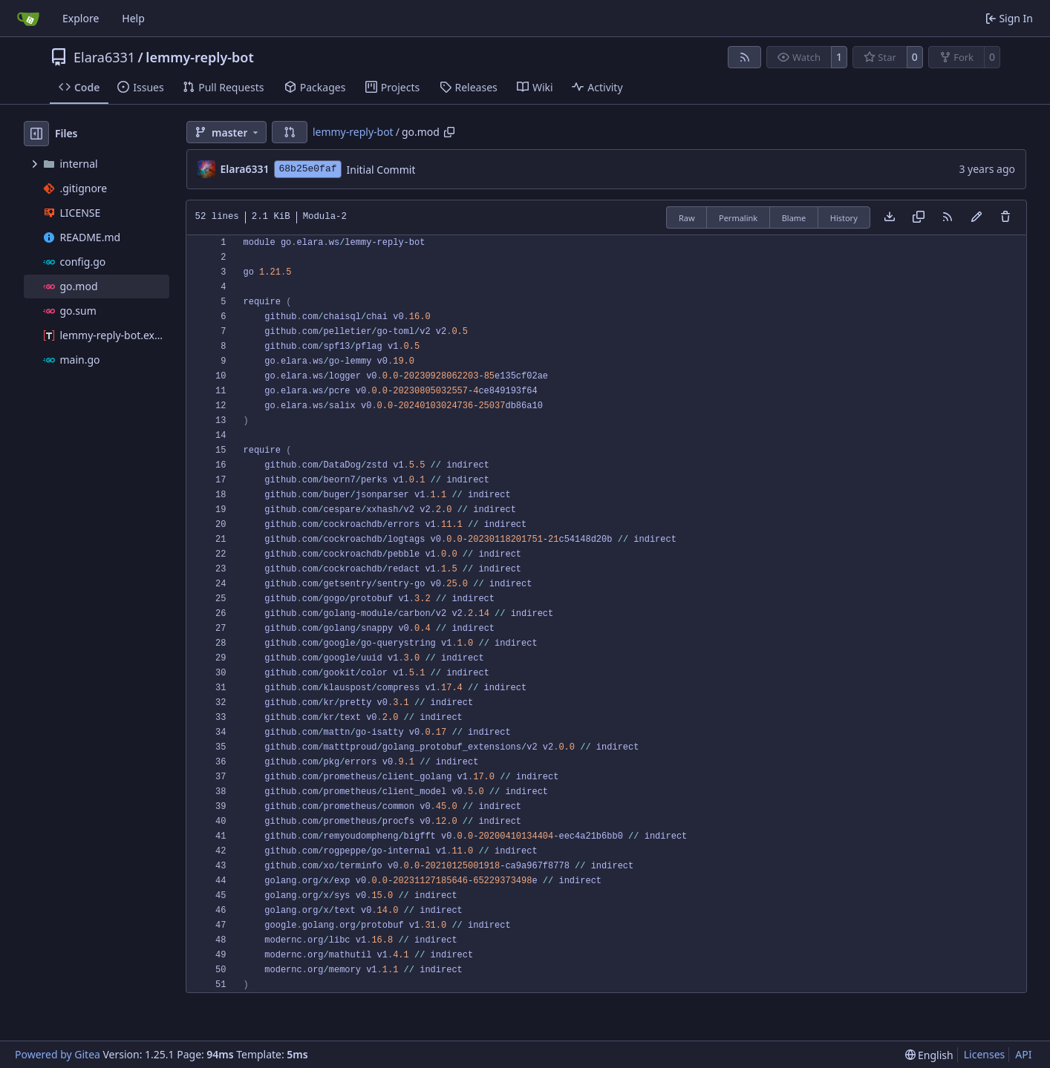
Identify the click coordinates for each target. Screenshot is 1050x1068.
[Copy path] (449, 132)
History (844, 217)
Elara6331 (104, 57)
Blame (794, 217)
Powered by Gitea (57, 1054)
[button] (289, 132)
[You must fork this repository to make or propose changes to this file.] (976, 217)
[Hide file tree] (36, 133)
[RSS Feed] (745, 57)
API (1023, 1054)
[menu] (929, 1055)
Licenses (984, 1054)
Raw (687, 217)
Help (133, 18)
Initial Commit (381, 170)
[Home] (28, 18)
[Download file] (889, 217)
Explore (80, 18)
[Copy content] (918, 217)
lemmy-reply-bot (199, 57)
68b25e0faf (307, 168)
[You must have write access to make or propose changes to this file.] (1005, 217)
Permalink (738, 217)
